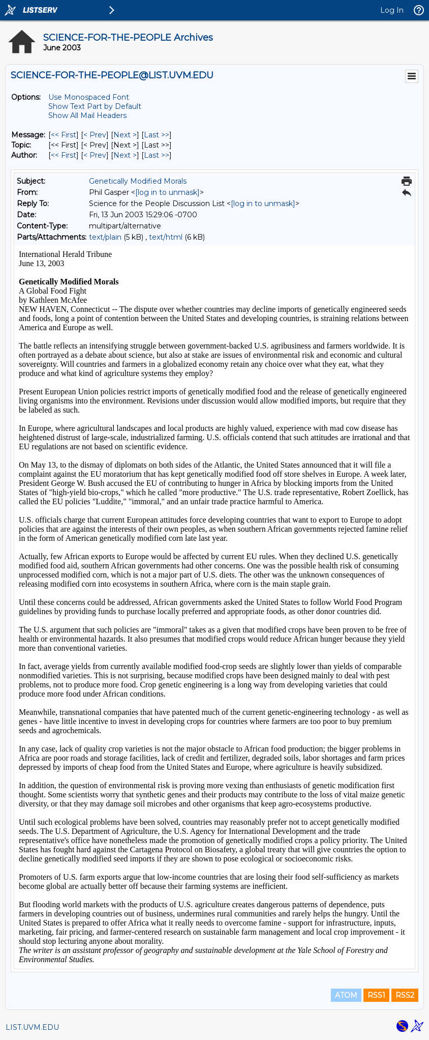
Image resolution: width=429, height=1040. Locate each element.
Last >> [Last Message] (156, 134)
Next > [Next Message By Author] (125, 155)
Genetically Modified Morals (138, 181)
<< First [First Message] (63, 134)
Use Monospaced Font (88, 97)
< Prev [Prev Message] (94, 134)
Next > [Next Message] (125, 134)
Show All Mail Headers (87, 115)
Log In (392, 10)
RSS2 (404, 995)
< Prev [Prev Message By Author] (94, 155)
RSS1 (376, 995)
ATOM (346, 995)
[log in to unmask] (167, 192)
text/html (165, 237)
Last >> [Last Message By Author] (156, 155)
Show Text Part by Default (94, 106)
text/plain (105, 237)
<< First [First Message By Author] (63, 155)
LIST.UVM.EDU (32, 1027)
